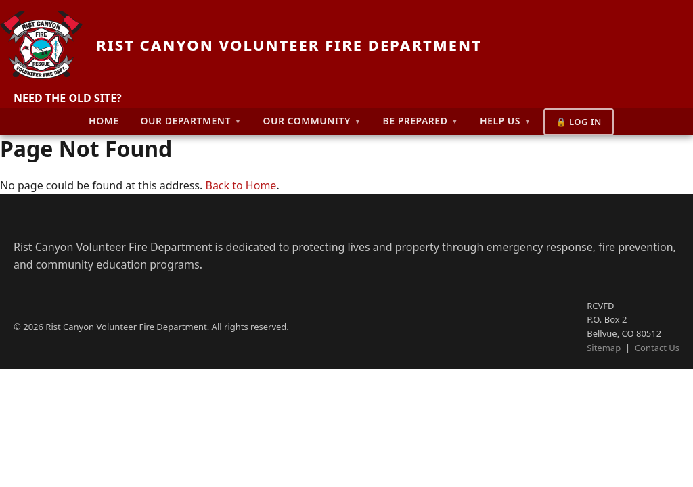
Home (103, 120)
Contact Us (657, 348)
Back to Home (240, 185)
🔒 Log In (579, 122)
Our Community (312, 120)
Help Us (505, 120)
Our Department (191, 120)
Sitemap (604, 348)
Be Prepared (420, 120)
